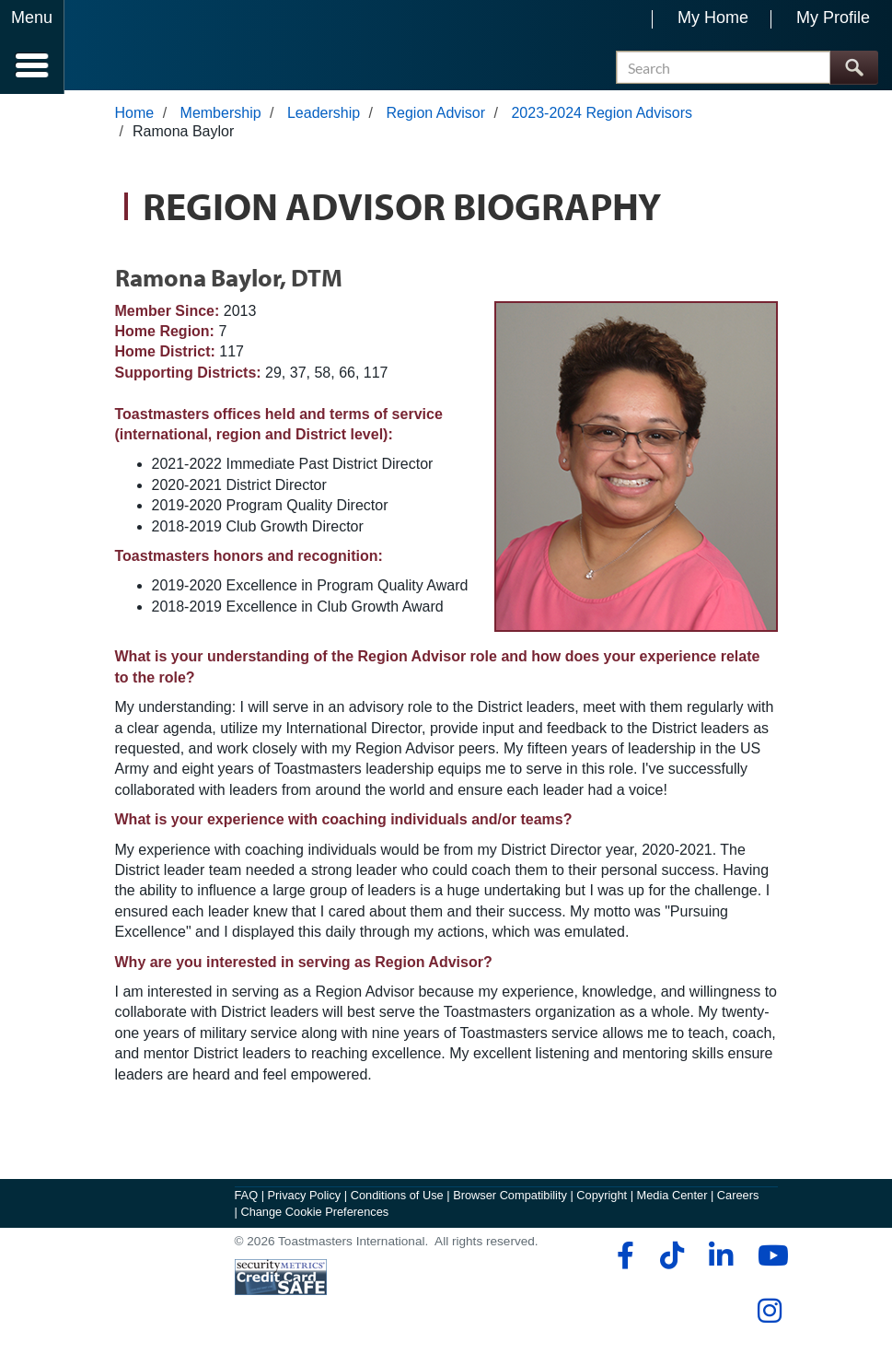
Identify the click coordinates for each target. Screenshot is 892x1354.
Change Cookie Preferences (314, 1215)
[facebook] (622, 1259)
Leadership (323, 116)
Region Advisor (435, 116)
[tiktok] (671, 1259)
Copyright (601, 1199)
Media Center (672, 1199)
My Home (713, 17)
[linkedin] (720, 1259)
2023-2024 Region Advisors (601, 116)
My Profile (833, 17)
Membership (220, 116)
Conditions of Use (397, 1199)
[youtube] (769, 1259)
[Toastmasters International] (118, 48)
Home (135, 116)
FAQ (247, 1199)
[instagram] (769, 1314)
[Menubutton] (32, 47)
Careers (738, 1199)
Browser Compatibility (510, 1199)
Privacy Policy (305, 1199)
